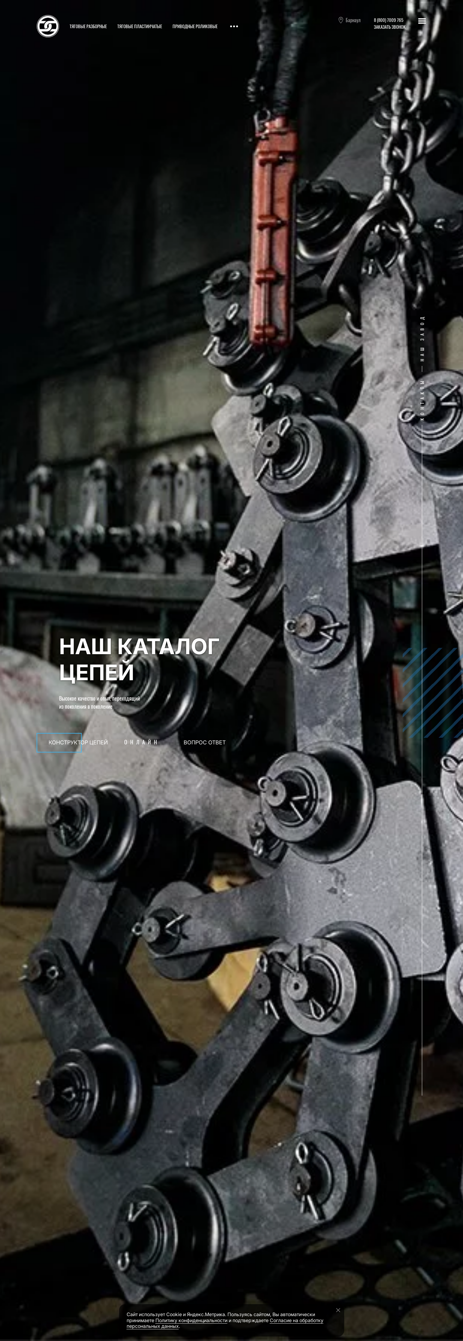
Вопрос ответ (205, 742)
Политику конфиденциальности (191, 1320)
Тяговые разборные (88, 26)
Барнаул (349, 20)
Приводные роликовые (195, 26)
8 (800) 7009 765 (388, 19)
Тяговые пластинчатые (139, 26)
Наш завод (422, 338)
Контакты (422, 399)
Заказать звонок (390, 26)
